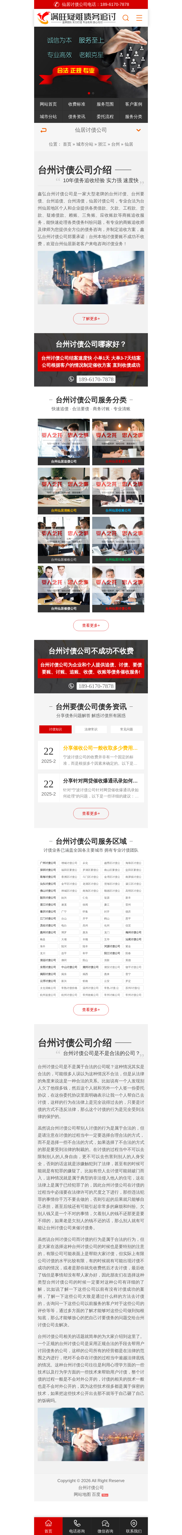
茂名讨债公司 (48, 941)
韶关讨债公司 (48, 913)
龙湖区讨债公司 (91, 900)
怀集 (85, 927)
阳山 (85, 976)
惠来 (106, 989)
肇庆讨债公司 (48, 927)
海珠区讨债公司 (133, 879)
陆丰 (85, 962)
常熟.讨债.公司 (111, 1004)
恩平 (128, 934)
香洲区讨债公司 (69, 893)
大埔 (64, 955)
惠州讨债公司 (48, 948)
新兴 (64, 996)
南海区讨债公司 (91, 907)
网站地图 (82, 1510)
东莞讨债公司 (48, 982)
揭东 (64, 989)
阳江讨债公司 (112, 969)
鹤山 (106, 934)
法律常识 (91, 743)
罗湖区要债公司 (91, 886)
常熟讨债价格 (69, 1003)
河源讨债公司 (112, 962)
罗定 (128, 996)
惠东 (85, 948)
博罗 (64, 948)
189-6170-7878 (96, 379)
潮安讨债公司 (112, 982)
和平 (85, 969)
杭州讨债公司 (69, 1010)
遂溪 (64, 920)
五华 (106, 955)
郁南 (85, 996)
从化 (85, 878)
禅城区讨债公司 (69, 907)
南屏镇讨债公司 (133, 893)
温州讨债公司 (91, 1003)
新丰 (128, 913)
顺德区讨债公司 (112, 907)
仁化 (85, 913)
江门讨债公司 (48, 934)
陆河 (64, 962)
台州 (115, 144)
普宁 (128, 989)
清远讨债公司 (48, 976)
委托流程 (105, 116)
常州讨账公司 (112, 1010)
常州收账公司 (91, 1010)
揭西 (85, 989)
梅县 (42, 955)
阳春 (128, 969)
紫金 (128, 962)
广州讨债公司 (48, 878)
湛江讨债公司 (48, 920)
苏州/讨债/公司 (132, 1004)
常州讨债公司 (133, 1010)
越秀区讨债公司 (112, 879)
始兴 (64, 913)
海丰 (42, 962)
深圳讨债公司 (48, 885)
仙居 (129, 144)
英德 (128, 976)
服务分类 (133, 116)
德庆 (128, 927)
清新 (106, 976)
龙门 (106, 948)
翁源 (106, 913)
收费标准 (76, 104)
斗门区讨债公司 (91, 893)
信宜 (128, 941)
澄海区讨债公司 (112, 900)
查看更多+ (91, 638)
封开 (106, 927)
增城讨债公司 (69, 878)
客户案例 (133, 104)
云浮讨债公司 (48, 996)
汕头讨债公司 (48, 899)
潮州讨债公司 (91, 982)
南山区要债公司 (112, 886)
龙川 (42, 969)
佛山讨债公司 (48, 906)
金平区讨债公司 (69, 900)
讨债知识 (55, 743)
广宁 (64, 927)
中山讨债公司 (69, 982)
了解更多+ (91, 318)
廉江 (106, 920)
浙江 (102, 144)
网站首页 (48, 104)
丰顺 (85, 955)
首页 (67, 144)
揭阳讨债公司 (48, 989)
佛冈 (64, 976)
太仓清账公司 (48, 1003)
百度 (96, 1510)
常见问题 (126, 743)
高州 (85, 941)
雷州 (128, 920)
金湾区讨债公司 (112, 893)
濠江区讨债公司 (133, 900)
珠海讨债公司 (48, 892)
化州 (106, 941)
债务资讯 (76, 116)
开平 (85, 934)
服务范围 (105, 104)
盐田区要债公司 (133, 886)
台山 (64, 934)
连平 (64, 969)
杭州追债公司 (48, 1010)
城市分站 (48, 116)
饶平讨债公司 (133, 982)
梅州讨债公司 (133, 948)
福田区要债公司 (69, 886)
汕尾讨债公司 (133, 955)
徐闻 (85, 920)
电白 (64, 941)
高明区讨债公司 (133, 907)
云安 (106, 996)
